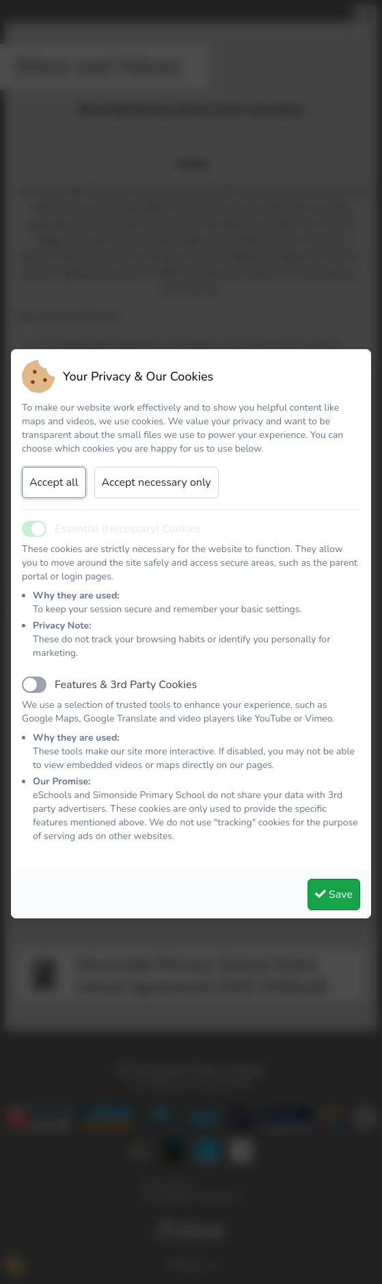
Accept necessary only (156, 482)
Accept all (54, 482)
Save (334, 894)
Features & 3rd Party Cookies (126, 684)
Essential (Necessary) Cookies (128, 528)
